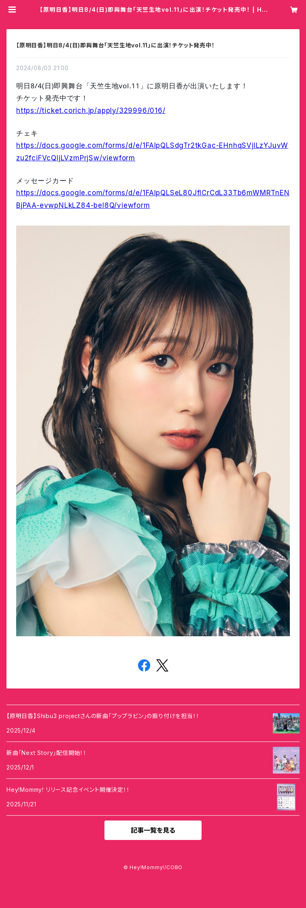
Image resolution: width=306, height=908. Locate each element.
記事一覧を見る (153, 830)
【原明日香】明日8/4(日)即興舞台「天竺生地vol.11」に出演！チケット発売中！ (115, 45)
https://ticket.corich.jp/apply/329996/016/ (91, 111)
